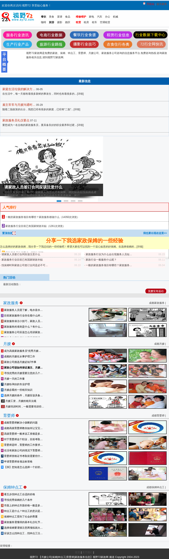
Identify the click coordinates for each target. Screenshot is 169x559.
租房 (86, 22)
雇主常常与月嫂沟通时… (18, 104)
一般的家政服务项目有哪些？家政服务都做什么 (32, 217)
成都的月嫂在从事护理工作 (18, 356)
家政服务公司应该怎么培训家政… (22, 332)
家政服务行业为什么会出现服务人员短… (109, 254)
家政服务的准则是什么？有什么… (22, 326)
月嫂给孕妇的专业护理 (15, 384)
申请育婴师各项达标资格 (16, 461)
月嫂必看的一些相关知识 (16, 389)
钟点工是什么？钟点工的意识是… (22, 511)
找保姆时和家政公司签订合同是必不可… (25, 265)
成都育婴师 (158, 415)
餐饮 (43, 16)
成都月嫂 (159, 343)
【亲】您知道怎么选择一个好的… (22, 467)
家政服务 (13, 302)
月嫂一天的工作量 (13, 378)
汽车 (99, 16)
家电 (91, 16)
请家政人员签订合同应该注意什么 (33, 187)
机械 (115, 16)
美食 (51, 16)
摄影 (59, 22)
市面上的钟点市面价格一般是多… (22, 505)
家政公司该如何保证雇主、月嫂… (22, 367)
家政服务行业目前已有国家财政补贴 (26, 226)
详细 (80, 93)
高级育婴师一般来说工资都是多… (22, 433)
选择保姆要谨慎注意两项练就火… (22, 527)
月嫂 (9, 343)
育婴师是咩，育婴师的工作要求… (22, 444)
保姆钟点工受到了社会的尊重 (19, 516)
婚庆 (67, 22)
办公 (107, 16)
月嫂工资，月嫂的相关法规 (18, 400)
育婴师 (11, 415)
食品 (67, 16)
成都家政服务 (156, 302)
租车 (94, 22)
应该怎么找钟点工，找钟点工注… (22, 533)
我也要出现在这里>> (155, 233)
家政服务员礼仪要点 (15, 120)
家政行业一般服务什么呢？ (101, 259)
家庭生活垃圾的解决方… (18, 89)
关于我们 (87, 552)
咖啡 (43, 22)
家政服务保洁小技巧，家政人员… (22, 321)
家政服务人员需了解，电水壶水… (22, 310)
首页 (77, 552)
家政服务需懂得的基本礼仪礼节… (22, 522)
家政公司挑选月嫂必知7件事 (18, 362)
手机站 (150, 4)
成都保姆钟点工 (155, 487)
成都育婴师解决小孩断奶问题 (19, 422)
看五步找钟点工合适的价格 (18, 494)
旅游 (51, 22)
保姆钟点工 (14, 486)
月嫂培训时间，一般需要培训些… (22, 406)
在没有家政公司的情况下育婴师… (22, 450)
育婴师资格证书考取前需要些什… (22, 456)
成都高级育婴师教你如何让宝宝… (22, 428)
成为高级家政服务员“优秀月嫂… (21, 350)
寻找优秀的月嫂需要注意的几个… (22, 373)
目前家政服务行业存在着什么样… (22, 315)
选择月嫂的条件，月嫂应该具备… (22, 395)
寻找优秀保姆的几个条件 (16, 499)
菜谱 (59, 16)
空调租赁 (105, 22)
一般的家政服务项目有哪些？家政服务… (109, 265)
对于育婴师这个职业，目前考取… (22, 439)
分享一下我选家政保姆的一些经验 (84, 240)
